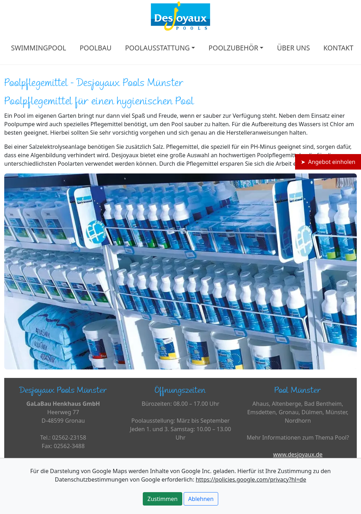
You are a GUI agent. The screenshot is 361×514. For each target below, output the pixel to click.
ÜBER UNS (293, 48)
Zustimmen (162, 499)
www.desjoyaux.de (298, 454)
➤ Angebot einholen (328, 162)
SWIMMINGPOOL (38, 48)
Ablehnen (201, 499)
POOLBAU (95, 48)
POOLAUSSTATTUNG (157, 48)
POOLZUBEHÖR (233, 48)
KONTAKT (338, 48)
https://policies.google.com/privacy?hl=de (251, 479)
